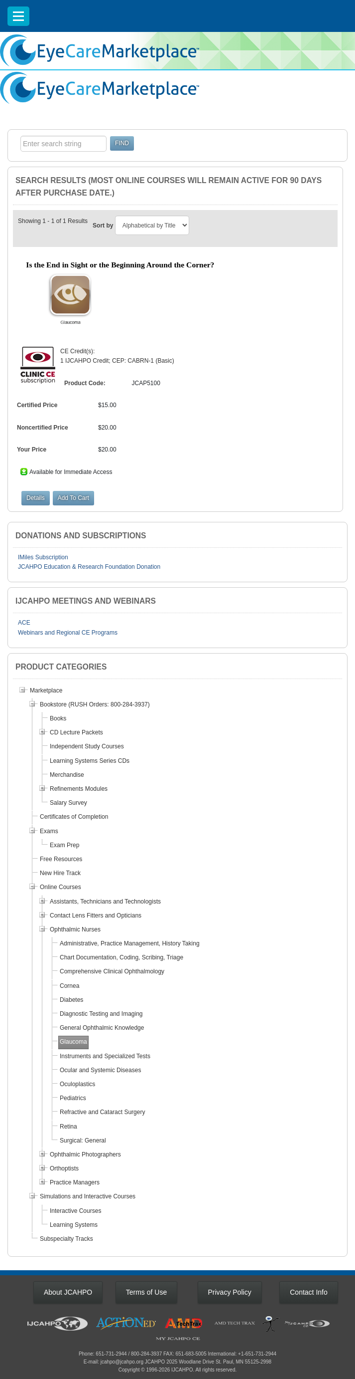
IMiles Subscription (43, 557)
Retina (68, 1126)
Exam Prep (64, 845)
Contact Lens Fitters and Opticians (95, 915)
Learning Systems (74, 1224)
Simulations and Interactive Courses (87, 1196)
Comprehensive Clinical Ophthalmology (112, 971)
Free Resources (61, 859)
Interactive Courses (75, 1210)
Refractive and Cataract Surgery (102, 1112)
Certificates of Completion (74, 816)
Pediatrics (73, 1098)
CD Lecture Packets (76, 732)
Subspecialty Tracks (66, 1238)
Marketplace (46, 690)
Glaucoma (73, 1041)
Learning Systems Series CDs (89, 760)
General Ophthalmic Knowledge (102, 1027)
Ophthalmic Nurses (75, 929)
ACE (24, 622)
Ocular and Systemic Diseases (100, 1070)
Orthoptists (64, 1168)
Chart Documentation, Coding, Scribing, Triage (121, 957)
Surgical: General (83, 1140)
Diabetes (71, 999)
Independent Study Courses (87, 746)
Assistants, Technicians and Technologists (105, 901)
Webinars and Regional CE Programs (68, 632)
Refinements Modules (79, 788)
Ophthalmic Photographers (85, 1154)
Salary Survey (68, 802)
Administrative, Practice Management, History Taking (130, 943)
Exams (49, 831)
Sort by (103, 225)
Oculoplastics (77, 1084)
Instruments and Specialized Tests (105, 1056)
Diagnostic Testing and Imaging (101, 1013)
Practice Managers (75, 1182)
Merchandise (67, 774)
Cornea (69, 985)
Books (58, 718)
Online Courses (60, 887)
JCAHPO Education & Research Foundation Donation (89, 566)
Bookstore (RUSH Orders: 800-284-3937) (95, 704)
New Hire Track (60, 873)
